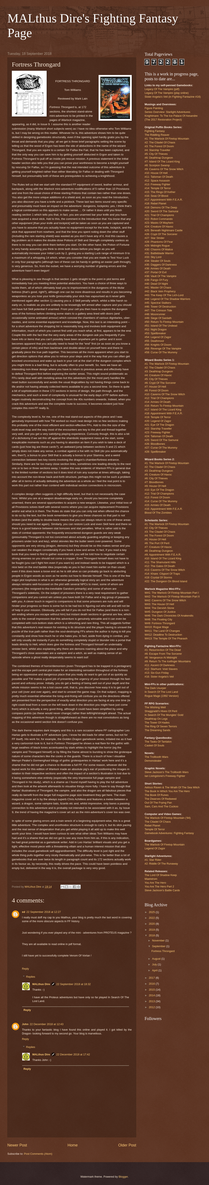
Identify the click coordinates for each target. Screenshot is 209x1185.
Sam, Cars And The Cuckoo (161, 806)
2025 (152, 912)
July (154, 964)
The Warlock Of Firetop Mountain (165, 844)
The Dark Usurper (155, 688)
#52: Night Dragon (156, 329)
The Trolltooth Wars (156, 756)
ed (23, 911)
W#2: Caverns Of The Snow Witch (165, 600)
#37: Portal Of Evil (156, 272)
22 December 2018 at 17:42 (73, 1054)
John (25, 1024)
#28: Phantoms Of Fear (159, 241)
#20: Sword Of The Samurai (161, 211)
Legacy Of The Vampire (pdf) (162, 89)
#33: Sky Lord (153, 257)
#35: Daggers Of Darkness (161, 264)
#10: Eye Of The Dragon (159, 489)
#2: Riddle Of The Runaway (161, 863)
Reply (25, 968)
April (155, 970)
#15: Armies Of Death (158, 505)
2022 (152, 917)
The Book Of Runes (156, 795)
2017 (152, 977)
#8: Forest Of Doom (156, 390)
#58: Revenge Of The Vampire (163, 348)
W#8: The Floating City (158, 619)
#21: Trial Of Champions (159, 215)
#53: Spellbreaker (155, 333)
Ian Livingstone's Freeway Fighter (165, 776)
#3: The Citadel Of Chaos (160, 531)
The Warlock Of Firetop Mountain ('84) (168, 817)
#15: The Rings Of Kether (160, 192)
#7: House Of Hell (155, 386)
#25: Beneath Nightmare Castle (164, 230)
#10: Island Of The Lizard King (163, 558)
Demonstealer (153, 760)
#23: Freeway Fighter (157, 432)
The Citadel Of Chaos (158, 821)
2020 (152, 923)
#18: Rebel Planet (155, 203)
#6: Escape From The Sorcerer (163, 653)
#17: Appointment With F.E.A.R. (164, 199)
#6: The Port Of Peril (157, 543)
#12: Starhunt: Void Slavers (161, 669)
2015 (152, 989)
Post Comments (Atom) (38, 1153)
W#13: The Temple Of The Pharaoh (166, 638)
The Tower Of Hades (157, 722)
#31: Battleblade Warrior (159, 253)
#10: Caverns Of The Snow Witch (165, 394)
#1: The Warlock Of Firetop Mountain (167, 138)
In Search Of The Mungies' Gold (164, 715)
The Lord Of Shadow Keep (161, 875)
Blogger (123, 1176)
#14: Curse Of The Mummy (161, 501)
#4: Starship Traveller (157, 150)
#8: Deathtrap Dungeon (159, 550)
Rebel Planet (152, 825)
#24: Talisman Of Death (159, 436)
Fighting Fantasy (155, 131)
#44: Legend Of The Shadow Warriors (167, 299)
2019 (152, 929)
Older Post (127, 1145)
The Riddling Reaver (157, 134)
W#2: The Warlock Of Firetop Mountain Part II (172, 596)
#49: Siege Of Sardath (158, 318)
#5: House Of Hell (155, 539)
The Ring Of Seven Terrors (161, 726)
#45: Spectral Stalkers (158, 302)
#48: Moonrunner (155, 314)
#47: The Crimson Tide (158, 310)
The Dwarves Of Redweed (160, 798)
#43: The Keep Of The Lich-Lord (164, 295)
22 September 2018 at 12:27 (43, 911)
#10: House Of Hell (156, 173)
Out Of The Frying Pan (158, 802)
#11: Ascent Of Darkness (160, 665)
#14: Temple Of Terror (158, 188)
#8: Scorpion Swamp (157, 165)
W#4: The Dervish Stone (159, 608)
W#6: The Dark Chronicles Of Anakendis (169, 615)
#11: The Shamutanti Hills (160, 562)
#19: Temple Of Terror (158, 417)
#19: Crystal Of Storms (158, 577)
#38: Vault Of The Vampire (160, 276)
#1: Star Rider (153, 859)
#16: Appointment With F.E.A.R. (164, 508)
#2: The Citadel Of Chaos (160, 142)
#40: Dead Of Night (156, 283)
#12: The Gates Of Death (160, 566)
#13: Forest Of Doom (157, 497)
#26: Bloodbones (155, 443)
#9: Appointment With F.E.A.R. (163, 554)
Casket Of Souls (154, 745)
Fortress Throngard (163, 951)
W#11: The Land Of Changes (162, 630)
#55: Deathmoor (154, 340)
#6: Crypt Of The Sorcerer (160, 382)
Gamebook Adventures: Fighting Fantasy (169, 833)
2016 (152, 983)
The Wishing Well (155, 707)
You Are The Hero (155, 882)
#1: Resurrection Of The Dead (163, 649)
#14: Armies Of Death (158, 401)
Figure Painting (154, 108)
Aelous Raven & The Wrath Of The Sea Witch (172, 787)
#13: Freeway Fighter (157, 184)
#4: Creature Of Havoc (158, 375)
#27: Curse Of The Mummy (161, 447)
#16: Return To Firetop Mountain (164, 405)
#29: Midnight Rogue (157, 245)
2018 (152, 935)
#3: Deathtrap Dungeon (159, 371)
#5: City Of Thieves (156, 153)
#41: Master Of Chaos (158, 287)
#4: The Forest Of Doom (159, 535)
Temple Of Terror (155, 829)
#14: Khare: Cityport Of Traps (162, 573)
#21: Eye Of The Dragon (159, 424)
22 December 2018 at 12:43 (47, 1024)
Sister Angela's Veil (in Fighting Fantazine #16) (173, 96)
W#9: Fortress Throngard (160, 623)
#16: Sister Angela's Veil (159, 676)
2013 (152, 1001)
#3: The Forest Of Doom (159, 146)
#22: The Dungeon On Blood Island (166, 581)
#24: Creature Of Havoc (159, 226)
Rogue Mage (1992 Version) (162, 695)
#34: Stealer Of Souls (157, 260)
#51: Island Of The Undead (161, 325)
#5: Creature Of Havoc (158, 474)
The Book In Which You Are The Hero (167, 791)
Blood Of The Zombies (158, 512)
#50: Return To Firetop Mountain (164, 321)
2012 (152, 1007)
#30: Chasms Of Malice (159, 249)
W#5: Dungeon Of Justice (160, 611)
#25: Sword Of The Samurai (161, 440)
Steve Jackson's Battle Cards (162, 890)
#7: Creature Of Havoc (158, 547)
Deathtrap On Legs (156, 718)
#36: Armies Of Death (158, 268)
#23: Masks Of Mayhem (159, 222)
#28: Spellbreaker (155, 451)
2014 (152, 995)
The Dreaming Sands (157, 730)
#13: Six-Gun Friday (157, 672)
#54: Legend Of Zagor (158, 337)
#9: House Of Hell (155, 486)
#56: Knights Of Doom (158, 344)
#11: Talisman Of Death (159, 176)
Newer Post (17, 1145)
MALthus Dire (41, 984)
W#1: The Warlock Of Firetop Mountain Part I (172, 592)
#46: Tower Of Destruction (160, 306)
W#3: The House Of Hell (159, 604)
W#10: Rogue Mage (157, 627)
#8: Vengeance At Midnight (161, 657)
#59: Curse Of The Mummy (161, 352)
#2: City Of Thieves (156, 527)
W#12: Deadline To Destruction (163, 634)
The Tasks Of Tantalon (158, 741)
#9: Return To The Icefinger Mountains (168, 661)
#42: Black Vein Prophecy (160, 291)
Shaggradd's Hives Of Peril (161, 711)
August (156, 958)
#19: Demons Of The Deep (161, 207)
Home (73, 1145)
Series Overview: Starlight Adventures (167, 112)
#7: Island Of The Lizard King (162, 161)
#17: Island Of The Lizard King (163, 409)
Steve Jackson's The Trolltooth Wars (167, 772)
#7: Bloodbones (154, 482)
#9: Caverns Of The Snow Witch (164, 169)
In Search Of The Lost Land (161, 691)
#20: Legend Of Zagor (158, 421)
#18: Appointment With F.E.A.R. (164, 413)
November (158, 940)
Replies (30, 976)
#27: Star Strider (154, 238)
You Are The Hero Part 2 (159, 886)
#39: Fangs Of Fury (156, 279)
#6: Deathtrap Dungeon (159, 157)
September (159, 946)
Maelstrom (151, 878)
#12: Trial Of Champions (159, 398)
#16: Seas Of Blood (156, 195)
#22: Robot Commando (159, 218)
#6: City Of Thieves (156, 478)
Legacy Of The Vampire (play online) (167, 92)
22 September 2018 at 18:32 (73, 984)
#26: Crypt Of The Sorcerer (161, 234)
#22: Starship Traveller (158, 428)
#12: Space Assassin (157, 180)
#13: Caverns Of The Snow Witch (165, 569)
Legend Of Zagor (155, 848)
